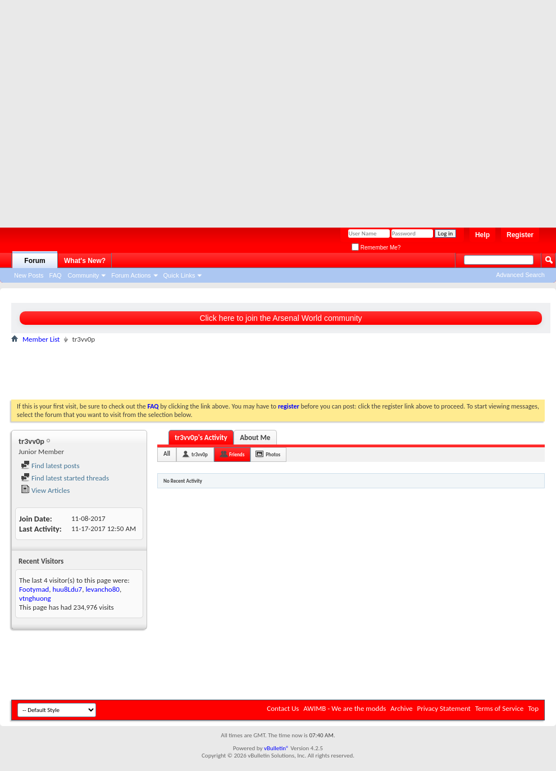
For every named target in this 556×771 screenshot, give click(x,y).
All (166, 453)
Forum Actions (131, 275)
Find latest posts (50, 465)
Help (482, 235)
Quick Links (179, 275)
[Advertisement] (109, 109)
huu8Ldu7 (67, 589)
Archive (401, 708)
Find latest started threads (65, 478)
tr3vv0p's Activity (201, 437)
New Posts (29, 275)
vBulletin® (276, 748)
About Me (255, 437)
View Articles (45, 490)
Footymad (34, 589)
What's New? (85, 261)
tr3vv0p (200, 454)
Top (533, 708)
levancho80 (102, 589)
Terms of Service (499, 708)
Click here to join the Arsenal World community (280, 318)
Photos (273, 454)
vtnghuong (35, 598)
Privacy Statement (444, 708)
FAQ (55, 275)
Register (520, 235)
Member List (41, 339)
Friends (236, 454)
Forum (34, 261)
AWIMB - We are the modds (344, 708)
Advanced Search (520, 274)
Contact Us (283, 708)
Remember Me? (376, 247)
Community (83, 275)
